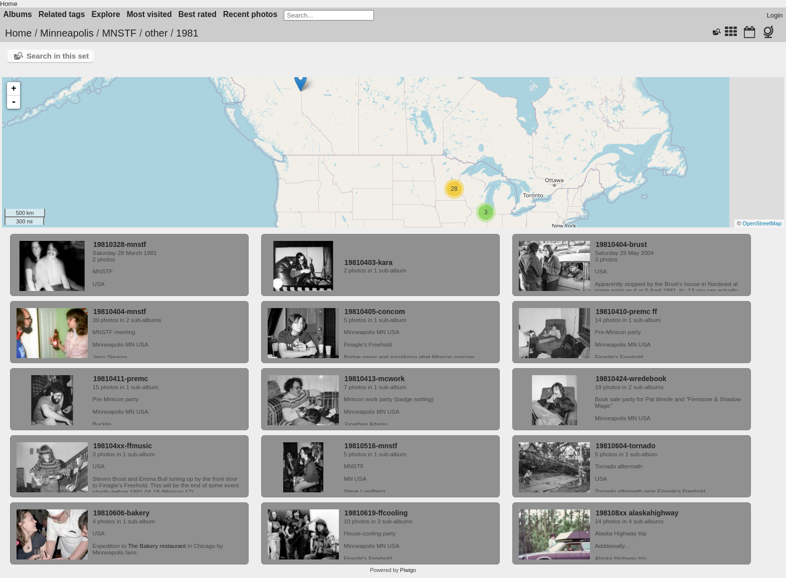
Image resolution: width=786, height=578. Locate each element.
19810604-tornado (625, 446)
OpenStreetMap (761, 223)
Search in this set (58, 56)
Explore (105, 14)
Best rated (197, 14)
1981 (187, 33)
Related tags (62, 14)
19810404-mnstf (119, 312)
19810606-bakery (121, 513)
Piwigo (408, 570)
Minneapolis (67, 33)
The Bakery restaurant (157, 545)
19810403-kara (368, 262)
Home (9, 4)
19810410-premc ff (626, 312)
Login (775, 15)
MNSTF (119, 33)
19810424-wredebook (631, 379)
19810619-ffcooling (376, 513)
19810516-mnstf (370, 446)
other (156, 33)
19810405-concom (374, 312)
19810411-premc (120, 379)
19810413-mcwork (374, 379)
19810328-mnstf (119, 244)
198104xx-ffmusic (122, 446)
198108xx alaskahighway (637, 513)
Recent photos (250, 14)
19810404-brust (621, 244)
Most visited (149, 14)
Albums (18, 14)
